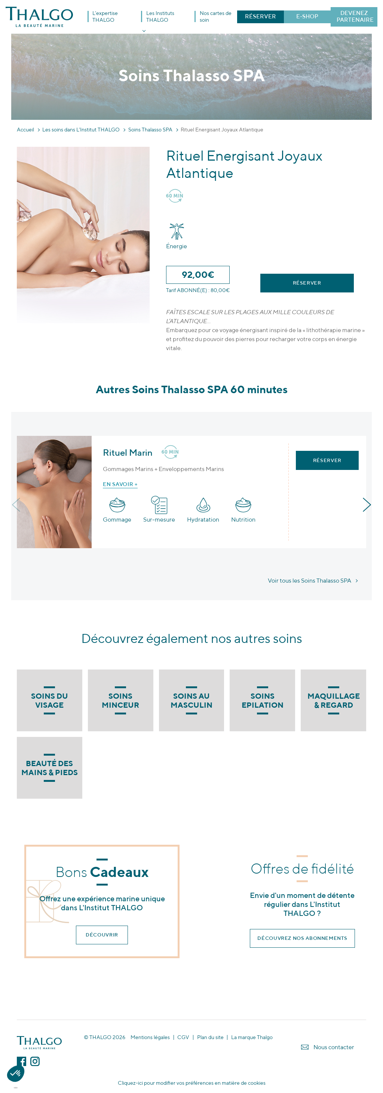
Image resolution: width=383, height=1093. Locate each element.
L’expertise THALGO (105, 16)
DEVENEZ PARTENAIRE (355, 16)
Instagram (35, 1061)
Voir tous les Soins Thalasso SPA (309, 580)
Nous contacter (333, 1047)
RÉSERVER (260, 16)
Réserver (307, 283)
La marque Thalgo (252, 1037)
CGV (183, 1037)
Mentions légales (150, 1037)
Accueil (25, 130)
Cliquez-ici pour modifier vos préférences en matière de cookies (192, 1083)
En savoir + (120, 484)
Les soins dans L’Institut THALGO (81, 130)
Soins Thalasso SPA (150, 130)
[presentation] (16, 505)
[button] (16, 1080)
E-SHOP (307, 16)
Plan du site (210, 1037)
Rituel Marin (128, 452)
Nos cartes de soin (216, 16)
